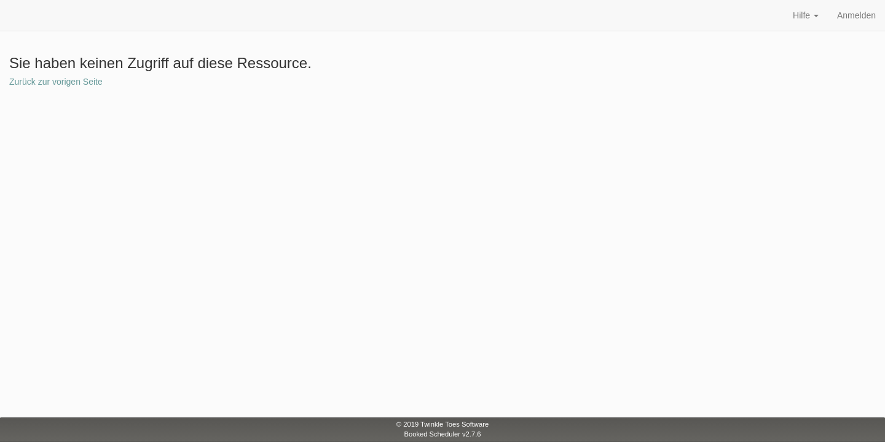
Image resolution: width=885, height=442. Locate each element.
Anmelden (856, 15)
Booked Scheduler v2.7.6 (442, 434)
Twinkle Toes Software (454, 424)
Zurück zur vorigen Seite (56, 82)
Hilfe (806, 15)
